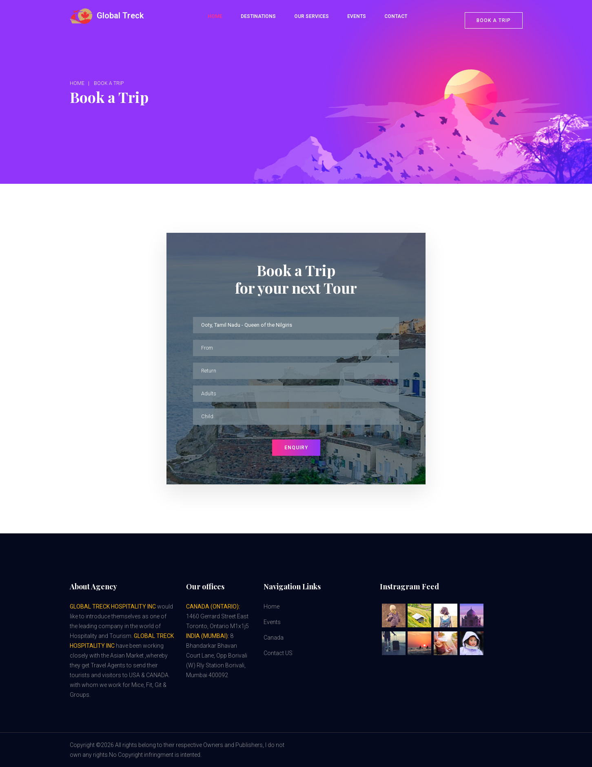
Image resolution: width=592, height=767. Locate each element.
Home (215, 16)
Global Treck (107, 16)
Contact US (278, 653)
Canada (274, 637)
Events (356, 16)
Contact (395, 16)
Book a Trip (109, 83)
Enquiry (296, 447)
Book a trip (494, 20)
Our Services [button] (311, 16)
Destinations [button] (258, 16)
